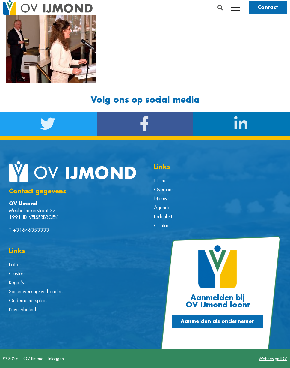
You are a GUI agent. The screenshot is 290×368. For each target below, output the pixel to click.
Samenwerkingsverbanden (36, 291)
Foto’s (15, 264)
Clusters (17, 273)
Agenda (162, 207)
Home (160, 180)
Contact (162, 225)
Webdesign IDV (273, 359)
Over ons (163, 189)
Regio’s (16, 282)
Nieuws (162, 198)
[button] (220, 8)
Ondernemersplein (28, 300)
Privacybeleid (22, 309)
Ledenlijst (163, 216)
